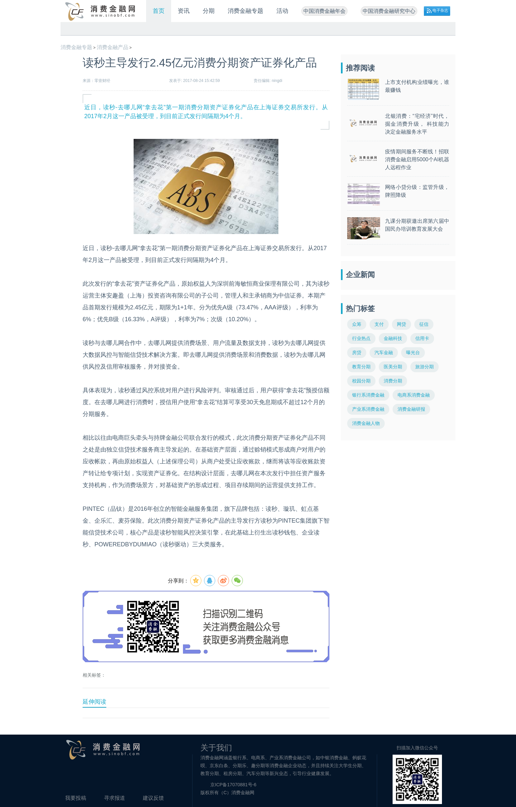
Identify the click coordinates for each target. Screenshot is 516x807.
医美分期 (393, 366)
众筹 (356, 324)
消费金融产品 (112, 47)
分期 (209, 11)
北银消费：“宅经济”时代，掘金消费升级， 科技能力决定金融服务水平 (417, 124)
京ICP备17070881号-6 (233, 784)
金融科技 (393, 338)
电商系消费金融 (414, 395)
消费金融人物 (366, 423)
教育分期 (361, 366)
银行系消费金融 (368, 395)
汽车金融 (383, 352)
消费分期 (393, 380)
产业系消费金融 (368, 409)
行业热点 (361, 338)
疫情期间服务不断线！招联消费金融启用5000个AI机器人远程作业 (417, 159)
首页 (159, 11)
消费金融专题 (245, 11)
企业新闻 (360, 275)
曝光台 (413, 352)
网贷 (401, 324)
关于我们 (216, 747)
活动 (282, 11)
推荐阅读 (360, 68)
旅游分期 (424, 366)
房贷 (356, 352)
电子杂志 (440, 10)
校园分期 (361, 380)
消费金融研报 (411, 409)
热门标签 (360, 308)
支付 (379, 324)
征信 (423, 324)
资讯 (184, 11)
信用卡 (422, 338)
